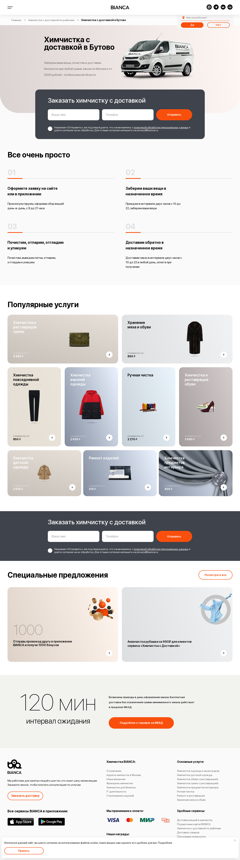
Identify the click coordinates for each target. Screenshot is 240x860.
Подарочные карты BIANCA (194, 824)
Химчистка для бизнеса (121, 787)
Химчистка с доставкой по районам (199, 828)
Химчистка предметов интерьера (197, 787)
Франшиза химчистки (119, 783)
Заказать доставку (25, 796)
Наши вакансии (115, 779)
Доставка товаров (188, 832)
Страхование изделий (120, 795)
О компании (113, 770)
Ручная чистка (185, 791)
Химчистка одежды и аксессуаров (198, 770)
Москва (196, 17)
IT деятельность (116, 791)
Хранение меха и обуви (191, 799)
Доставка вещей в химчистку (195, 820)
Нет (218, 25)
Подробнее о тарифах (141, 722)
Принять (24, 850)
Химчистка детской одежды (194, 774)
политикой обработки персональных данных (161, 127)
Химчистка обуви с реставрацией (197, 779)
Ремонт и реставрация (191, 795)
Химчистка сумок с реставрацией (197, 783)
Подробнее (165, 842)
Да (192, 25)
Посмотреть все (215, 574)
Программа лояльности (191, 836)
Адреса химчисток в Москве (123, 774)
